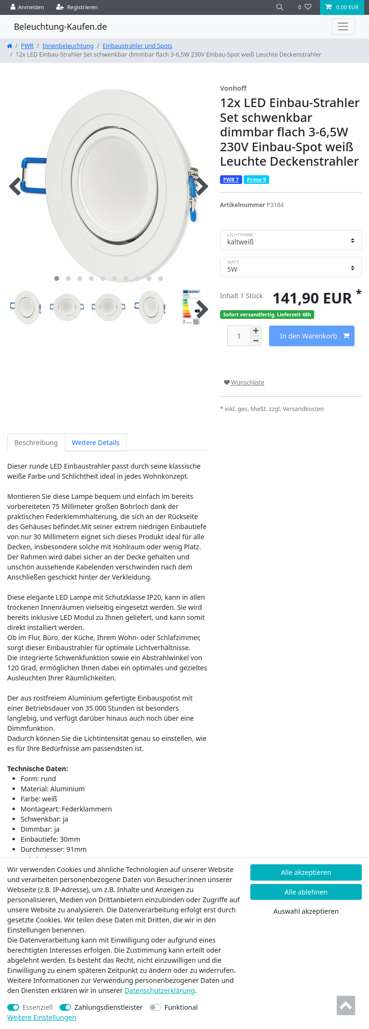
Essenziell (38, 1007)
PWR (27, 46)
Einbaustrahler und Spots (137, 46)
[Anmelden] (27, 7)
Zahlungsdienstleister (108, 1007)
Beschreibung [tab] (36, 442)
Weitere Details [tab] (96, 442)
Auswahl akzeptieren (306, 911)
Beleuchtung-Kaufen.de (60, 26)
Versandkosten (303, 409)
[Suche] (280, 7)
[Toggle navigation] (343, 26)
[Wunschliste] (305, 7)
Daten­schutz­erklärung (159, 990)
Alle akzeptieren (306, 872)
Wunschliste (244, 382)
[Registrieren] (77, 7)
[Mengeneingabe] (238, 336)
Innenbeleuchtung (68, 46)
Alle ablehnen (306, 891)
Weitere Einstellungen (41, 1017)
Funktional (180, 1007)
